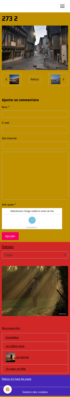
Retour (35, 79)
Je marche (17, 357)
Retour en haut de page (16, 378)
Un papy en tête (16, 368)
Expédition (12, 337)
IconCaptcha (31, 227)
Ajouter (10, 236)
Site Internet (9, 138)
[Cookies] (7, 389)
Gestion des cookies (35, 392)
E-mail (5, 122)
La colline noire (15, 346)
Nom (4, 107)
